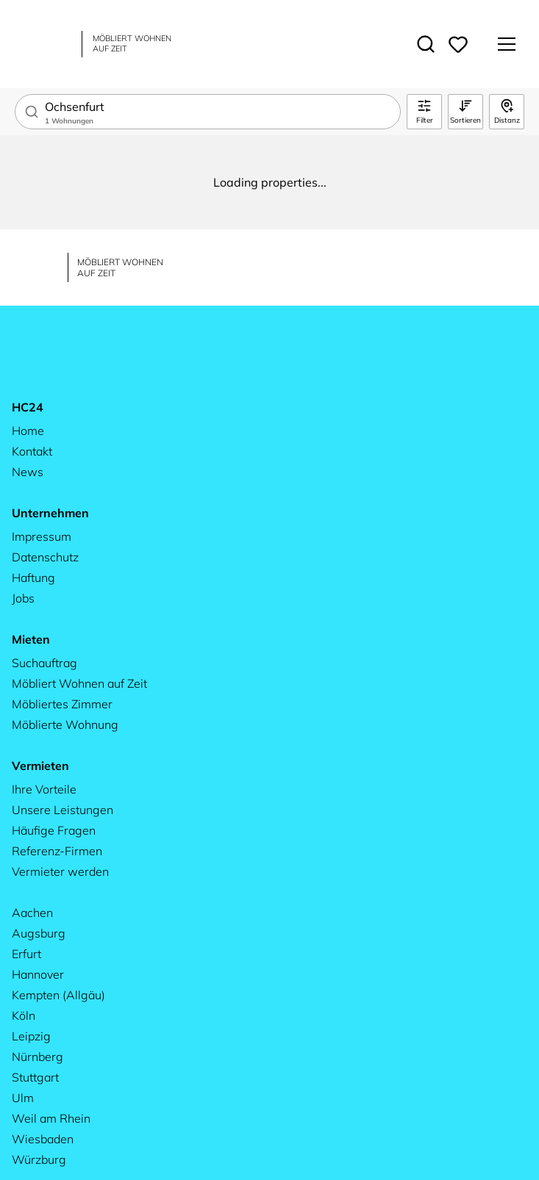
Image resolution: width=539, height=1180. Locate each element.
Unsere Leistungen (62, 809)
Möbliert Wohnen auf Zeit (79, 683)
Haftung (33, 577)
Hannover (38, 974)
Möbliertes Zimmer (62, 704)
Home (28, 430)
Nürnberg (37, 1056)
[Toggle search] (426, 44)
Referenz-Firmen (57, 850)
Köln (23, 1015)
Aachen (32, 912)
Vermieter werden (60, 871)
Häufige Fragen (54, 830)
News (27, 471)
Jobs (23, 598)
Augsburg (38, 933)
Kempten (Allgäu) (58, 994)
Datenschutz (45, 557)
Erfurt (26, 953)
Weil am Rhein (51, 1118)
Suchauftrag (44, 662)
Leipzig (31, 1036)
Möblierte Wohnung (65, 724)
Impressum (41, 536)
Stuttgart (35, 1077)
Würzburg (39, 1159)
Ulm (23, 1097)
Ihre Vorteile (44, 789)
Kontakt (32, 451)
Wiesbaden (43, 1139)
